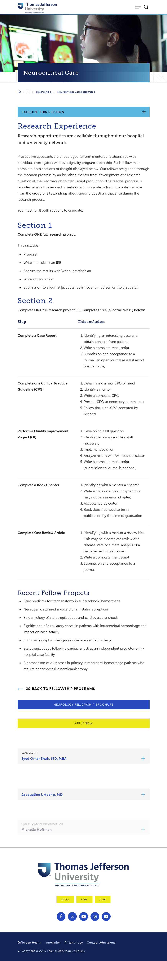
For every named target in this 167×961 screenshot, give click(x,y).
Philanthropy (74, 942)
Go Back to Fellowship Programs (60, 688)
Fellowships (43, 91)
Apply (65, 899)
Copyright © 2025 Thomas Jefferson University (53, 951)
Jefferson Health (30, 942)
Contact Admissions (101, 942)
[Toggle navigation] (138, 6)
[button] (143, 759)
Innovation (53, 942)
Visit (84, 899)
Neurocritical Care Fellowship (76, 91)
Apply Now (83, 723)
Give (103, 899)
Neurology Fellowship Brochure (83, 704)
